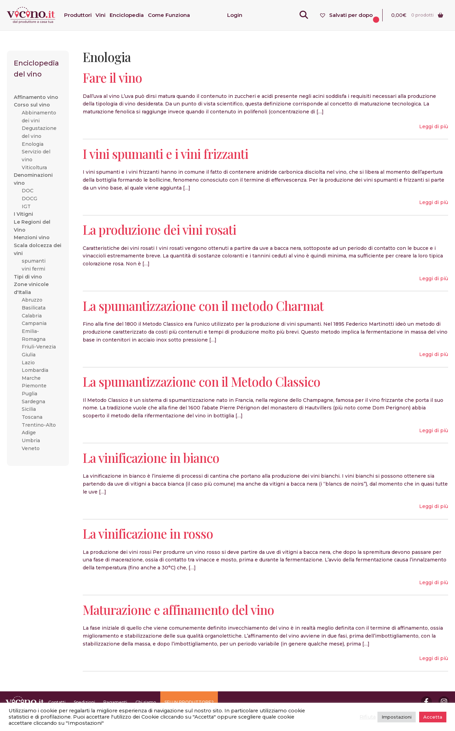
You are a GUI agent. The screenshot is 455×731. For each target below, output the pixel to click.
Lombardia (35, 370)
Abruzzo (32, 300)
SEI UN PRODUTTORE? (189, 702)
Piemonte (34, 386)
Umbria (31, 440)
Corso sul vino (32, 105)
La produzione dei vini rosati (159, 229)
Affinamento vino (36, 97)
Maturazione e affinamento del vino (178, 609)
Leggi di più (433, 126)
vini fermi (33, 269)
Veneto (31, 448)
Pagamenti (115, 702)
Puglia (29, 393)
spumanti (34, 261)
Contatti (56, 702)
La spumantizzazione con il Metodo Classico (201, 381)
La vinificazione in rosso (148, 533)
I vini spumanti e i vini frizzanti (165, 153)
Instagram (443, 701)
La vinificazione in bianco (151, 457)
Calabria (32, 316)
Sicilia (29, 409)
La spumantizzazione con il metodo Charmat (203, 305)
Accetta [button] (432, 717)
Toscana (32, 417)
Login (234, 15)
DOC (27, 190)
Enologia (32, 144)
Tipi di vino (28, 277)
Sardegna (33, 401)
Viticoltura (34, 167)
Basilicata (34, 308)
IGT (26, 206)
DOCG (29, 198)
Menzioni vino (32, 237)
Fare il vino (112, 77)
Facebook (426, 701)
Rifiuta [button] (368, 717)
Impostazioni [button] (397, 717)
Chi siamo (145, 702)
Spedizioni (84, 702)
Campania (34, 323)
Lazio (28, 362)
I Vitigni (23, 214)
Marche (31, 378)
